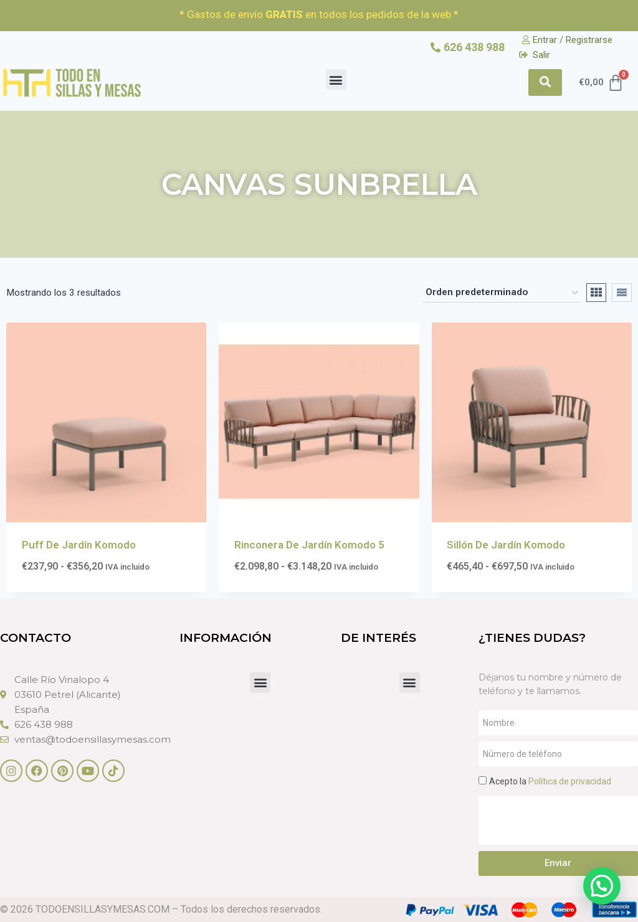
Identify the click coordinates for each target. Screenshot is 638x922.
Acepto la (550, 781)
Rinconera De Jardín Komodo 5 (309, 545)
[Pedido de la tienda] (501, 292)
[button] (336, 79)
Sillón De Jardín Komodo (506, 545)
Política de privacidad (569, 781)
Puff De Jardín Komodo (79, 545)
